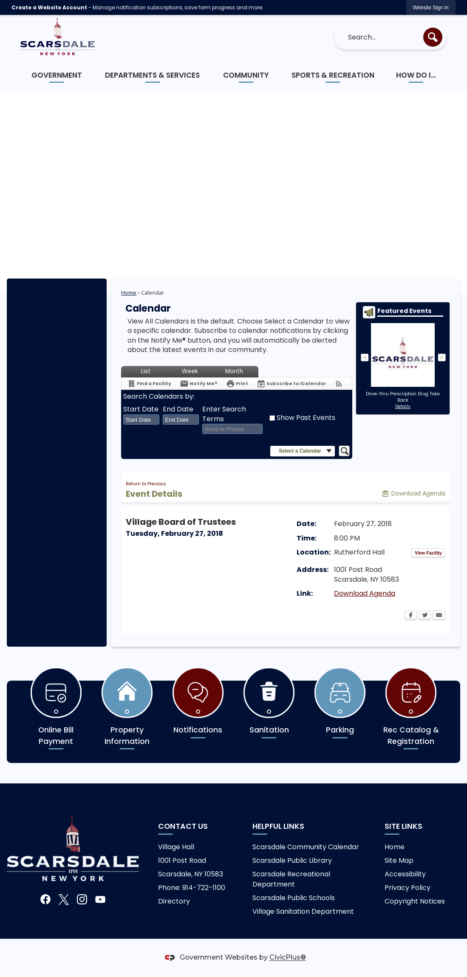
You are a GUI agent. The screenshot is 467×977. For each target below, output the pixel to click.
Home (128, 292)
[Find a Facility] (149, 383)
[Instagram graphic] (82, 899)
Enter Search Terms (224, 414)
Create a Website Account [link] (49, 7)
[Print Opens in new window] (237, 383)
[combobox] (141, 419)
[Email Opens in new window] (439, 616)
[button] (432, 37)
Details (402, 406)
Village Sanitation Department (303, 911)
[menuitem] (56, 75)
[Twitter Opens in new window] (425, 616)
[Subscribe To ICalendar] (291, 383)
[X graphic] (64, 899)
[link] (431, 7)
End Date (178, 409)
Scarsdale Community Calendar (305, 847)
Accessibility (405, 874)
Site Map (399, 860)
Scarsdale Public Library (292, 860)
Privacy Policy (407, 888)
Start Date (140, 409)
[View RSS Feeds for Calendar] (338, 383)
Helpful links (278, 826)
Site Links (403, 826)
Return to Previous (146, 484)
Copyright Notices (415, 901)
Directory (174, 901)
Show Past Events (306, 417)
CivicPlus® (287, 958)
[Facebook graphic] (45, 899)
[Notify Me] (199, 383)
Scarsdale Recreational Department (291, 879)
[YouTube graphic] (100, 899)
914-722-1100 (203, 888)
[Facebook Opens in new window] (411, 616)
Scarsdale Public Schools (293, 898)
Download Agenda (364, 593)
